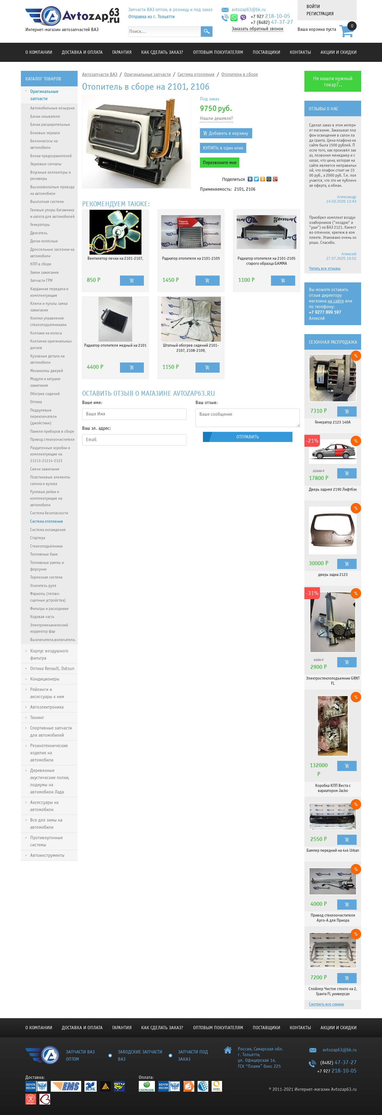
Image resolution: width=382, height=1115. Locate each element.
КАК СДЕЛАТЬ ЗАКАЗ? (162, 52)
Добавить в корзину (228, 133)
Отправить (247, 437)
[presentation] (127, 462)
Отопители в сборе (239, 74)
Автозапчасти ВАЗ (99, 74)
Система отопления (196, 74)
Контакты (300, 52)
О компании (38, 52)
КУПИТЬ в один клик (223, 148)
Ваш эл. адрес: (96, 428)
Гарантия (122, 52)
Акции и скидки (339, 52)
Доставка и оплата (82, 52)
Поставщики (266, 52)
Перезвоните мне (219, 162)
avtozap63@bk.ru (249, 9)
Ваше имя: (92, 402)
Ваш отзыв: (206, 402)
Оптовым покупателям (218, 52)
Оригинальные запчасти (147, 74)
